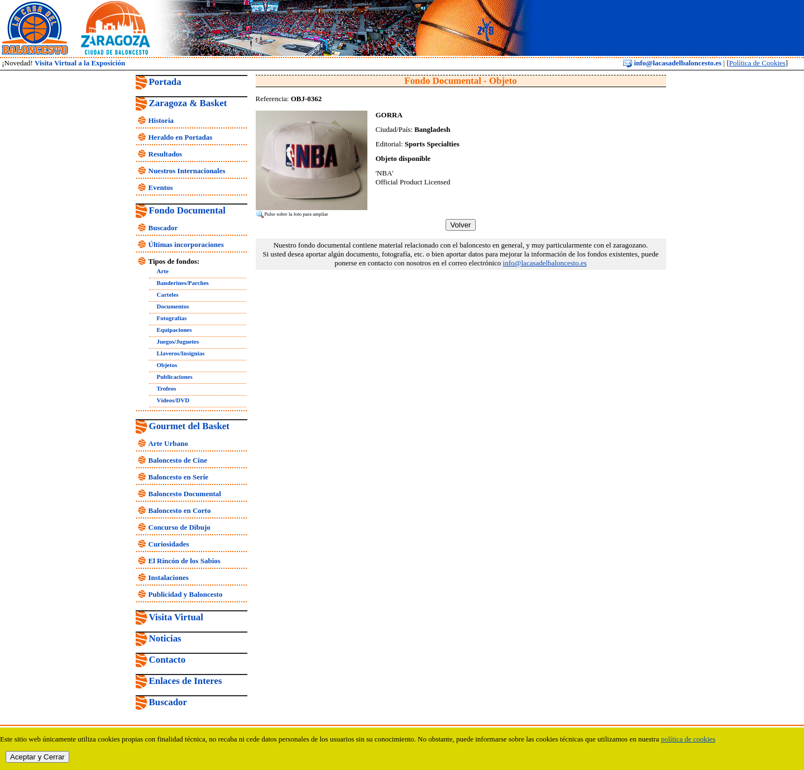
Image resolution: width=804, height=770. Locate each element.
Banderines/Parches (183, 282)
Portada (165, 82)
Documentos (173, 306)
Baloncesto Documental (185, 493)
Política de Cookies (757, 63)
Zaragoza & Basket (188, 103)
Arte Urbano (168, 443)
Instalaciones (169, 577)
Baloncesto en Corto (180, 510)
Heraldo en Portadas (181, 137)
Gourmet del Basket (189, 426)
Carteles (168, 294)
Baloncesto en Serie (179, 477)
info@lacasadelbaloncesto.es (672, 63)
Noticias (165, 638)
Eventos (161, 187)
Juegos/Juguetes (178, 341)
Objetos (167, 365)
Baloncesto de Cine (178, 460)
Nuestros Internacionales (187, 171)
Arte (163, 271)
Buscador (163, 228)
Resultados (166, 154)
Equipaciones (174, 329)
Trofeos (166, 388)
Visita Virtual (176, 617)
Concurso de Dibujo (179, 527)
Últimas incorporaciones (186, 244)
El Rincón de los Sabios (185, 561)
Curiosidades (169, 544)
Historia (161, 120)
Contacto (167, 659)
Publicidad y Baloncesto (186, 594)
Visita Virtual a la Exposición (80, 63)
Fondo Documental (187, 210)
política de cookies (688, 739)
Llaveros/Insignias (181, 353)
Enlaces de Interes (185, 681)
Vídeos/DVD (173, 400)
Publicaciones (175, 376)
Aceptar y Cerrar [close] (37, 757)
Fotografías (172, 318)
